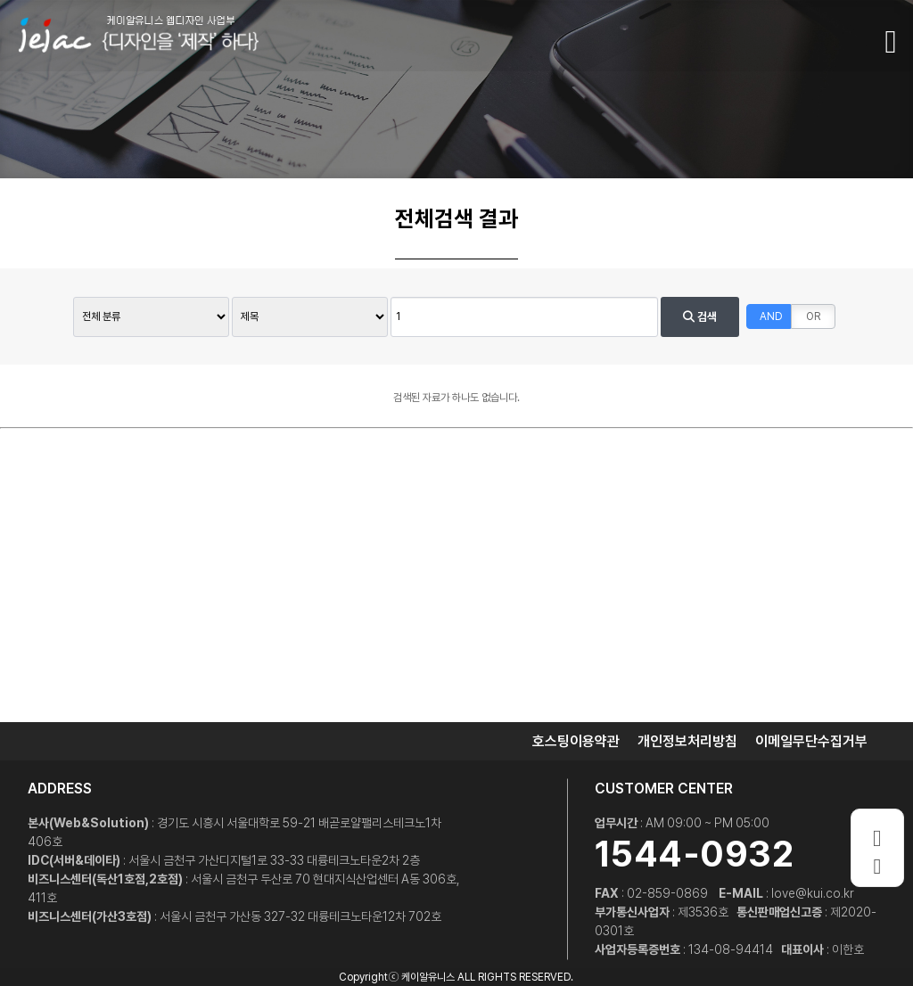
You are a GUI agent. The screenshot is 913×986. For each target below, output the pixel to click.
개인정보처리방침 (687, 741)
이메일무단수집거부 (811, 741)
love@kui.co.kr (812, 893)
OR (813, 316)
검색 (700, 317)
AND (771, 316)
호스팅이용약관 (576, 741)
